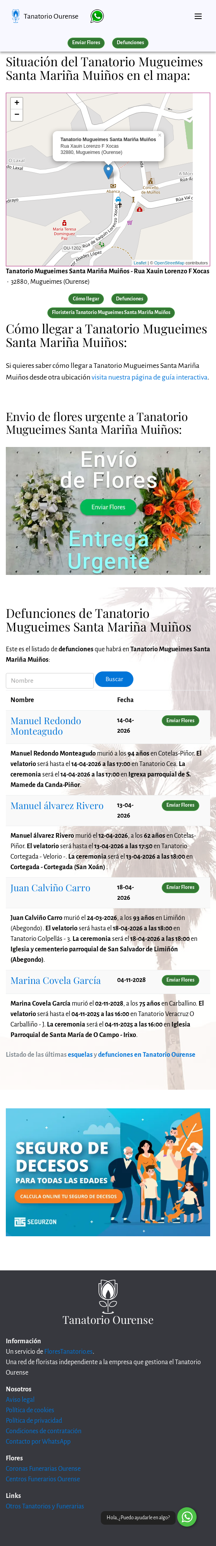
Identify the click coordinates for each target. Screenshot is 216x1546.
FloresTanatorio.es (68, 1351)
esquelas (80, 1054)
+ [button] (16, 103)
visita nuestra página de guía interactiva (149, 377)
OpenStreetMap (169, 263)
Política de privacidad (34, 1420)
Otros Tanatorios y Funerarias (45, 1506)
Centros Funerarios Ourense (43, 1479)
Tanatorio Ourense (51, 16)
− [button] (16, 115)
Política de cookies (30, 1410)
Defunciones (130, 42)
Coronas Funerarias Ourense (43, 1468)
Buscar (114, 679)
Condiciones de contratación (43, 1431)
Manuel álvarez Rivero (57, 805)
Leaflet (140, 263)
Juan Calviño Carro (50, 887)
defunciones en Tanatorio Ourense (146, 1054)
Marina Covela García (55, 980)
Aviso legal (20, 1399)
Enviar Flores (86, 42)
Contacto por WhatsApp (38, 1441)
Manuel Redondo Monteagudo (45, 725)
